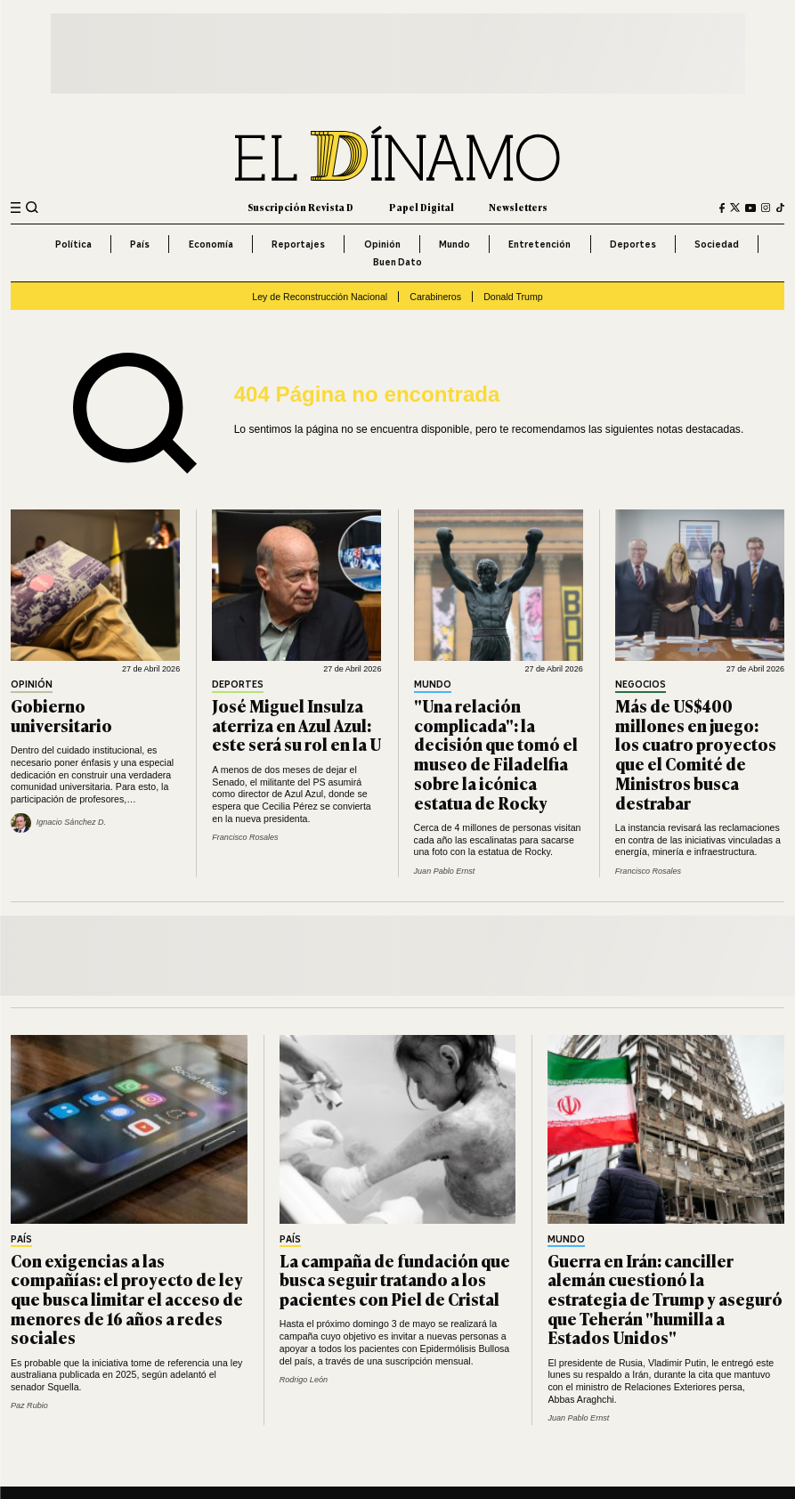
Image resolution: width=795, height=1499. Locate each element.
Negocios (640, 685)
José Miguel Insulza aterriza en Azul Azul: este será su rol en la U (296, 724)
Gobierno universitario (61, 715)
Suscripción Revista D (300, 207)
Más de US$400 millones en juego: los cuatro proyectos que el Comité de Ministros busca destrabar (695, 753)
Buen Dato (397, 262)
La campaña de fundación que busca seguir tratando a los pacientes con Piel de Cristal (395, 1279)
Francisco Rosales (245, 837)
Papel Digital (421, 207)
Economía (211, 244)
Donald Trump (513, 296)
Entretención (539, 244)
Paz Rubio (29, 1405)
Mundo (454, 244)
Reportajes (298, 244)
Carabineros (435, 296)
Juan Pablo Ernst (444, 871)
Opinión (382, 244)
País (140, 244)
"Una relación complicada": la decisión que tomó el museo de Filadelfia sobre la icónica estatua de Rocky (496, 753)
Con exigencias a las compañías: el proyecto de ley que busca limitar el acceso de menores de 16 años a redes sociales (127, 1299)
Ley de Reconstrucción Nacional (319, 296)
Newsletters (518, 207)
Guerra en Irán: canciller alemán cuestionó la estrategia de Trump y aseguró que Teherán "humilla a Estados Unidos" (665, 1299)
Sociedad (716, 244)
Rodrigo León (304, 1379)
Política (73, 244)
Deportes (633, 244)
